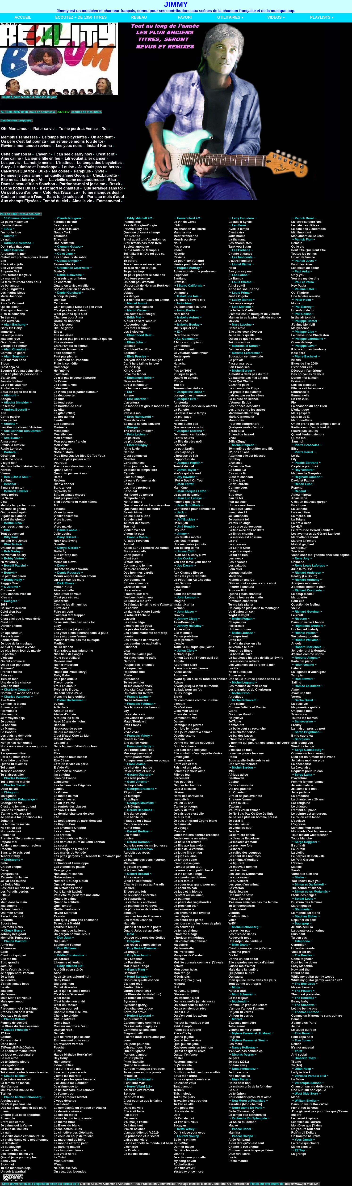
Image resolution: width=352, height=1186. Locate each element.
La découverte (64, 395)
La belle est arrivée (187, 842)
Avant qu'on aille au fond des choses (200, 679)
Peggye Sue (9, 583)
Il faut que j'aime (240, 509)
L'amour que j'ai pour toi (71, 629)
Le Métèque (132, 796)
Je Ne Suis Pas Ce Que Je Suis (250, 813)
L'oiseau (6, 657)
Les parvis (10, 163)
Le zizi (295, 455)
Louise (68, 167)
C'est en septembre (138, 881)
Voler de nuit (9, 686)
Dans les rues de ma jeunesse (145, 845)
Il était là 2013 (238, 803)
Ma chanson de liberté (189, 229)
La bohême (8, 725)
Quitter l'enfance (185, 1054)
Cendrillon (298, 944)
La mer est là (9, 278)
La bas (178, 360)
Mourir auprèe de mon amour (75, 576)
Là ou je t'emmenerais (140, 480)
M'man (58, 1164)
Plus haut (298, 934)
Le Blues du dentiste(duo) (142, 994)
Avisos (178, 682)
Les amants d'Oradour (70, 827)
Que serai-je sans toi (188, 427)
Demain (296, 243)
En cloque (298, 505)
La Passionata (134, 962)
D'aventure (299, 778)
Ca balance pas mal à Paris (248, 377)
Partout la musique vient (191, 1022)
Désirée (129, 888)
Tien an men (9, 679)
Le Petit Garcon (302, 859)
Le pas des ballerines (139, 629)
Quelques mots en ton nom (193, 1047)
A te (3, 413)
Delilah (296, 1044)
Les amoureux (183, 909)
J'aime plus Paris (303, 1022)
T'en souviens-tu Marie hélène (75, 501)
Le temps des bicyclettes (64, 137)
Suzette (59, 544)
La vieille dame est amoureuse (76, 180)
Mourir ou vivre (184, 239)
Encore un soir (184, 349)
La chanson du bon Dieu (309, 406)
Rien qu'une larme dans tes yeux (252, 980)
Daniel (233, 491)
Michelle (130, 863)
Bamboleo (131, 973)
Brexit (114, 184)
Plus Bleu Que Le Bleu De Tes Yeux (79, 455)
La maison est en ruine (245, 537)
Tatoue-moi (236, 1026)
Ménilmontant (301, 232)
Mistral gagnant (302, 544)
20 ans (296, 360)
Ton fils (178, 385)
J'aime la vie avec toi (15, 813)
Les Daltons (182, 583)
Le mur (129, 484)
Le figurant (236, 863)
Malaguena (8, 796)
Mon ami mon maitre (306, 827)
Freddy (296, 725)
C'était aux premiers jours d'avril (24, 257)
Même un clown (65, 562)
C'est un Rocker (65, 1005)
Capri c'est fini (134, 1097)
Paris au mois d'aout (105, 197)
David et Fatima (302, 480)
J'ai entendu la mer (14, 877)
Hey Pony (61, 1058)
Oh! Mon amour (15, 129)
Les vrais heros (65, 1154)
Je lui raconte (238, 1072)
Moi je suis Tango (136, 966)
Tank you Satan (239, 246)
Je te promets (183, 640)
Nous (177, 243)
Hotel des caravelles (188, 796)
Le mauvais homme (242, 866)
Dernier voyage (239, 349)
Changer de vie (11, 803)
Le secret (60, 845)
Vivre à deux (63, 519)
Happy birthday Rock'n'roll (73, 1054)
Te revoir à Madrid (67, 923)
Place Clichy (182, 1033)
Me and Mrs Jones (13, 540)
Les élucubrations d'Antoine (21, 427)
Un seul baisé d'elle (68, 693)
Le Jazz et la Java (66, 229)
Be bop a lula (133, 785)
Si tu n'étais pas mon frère (143, 243)
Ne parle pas (63, 448)
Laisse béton (300, 512)
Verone (296, 696)
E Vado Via (61, 767)
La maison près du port (308, 728)
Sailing (296, 682)
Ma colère (61, 171)
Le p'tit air (235, 360)
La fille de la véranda (188, 849)
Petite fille (7, 835)
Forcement (181, 778)
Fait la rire (131, 1115)
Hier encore (8, 714)
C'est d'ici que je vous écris (20, 618)
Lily (293, 459)
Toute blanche (301, 838)
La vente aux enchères (140, 902)
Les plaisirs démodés (16, 735)
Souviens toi (133, 519)
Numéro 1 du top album (71, 881)
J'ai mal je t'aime (136, 1122)
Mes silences (63, 434)
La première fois (240, 845)
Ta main (59, 916)
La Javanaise (300, 767)
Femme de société (13, 1022)
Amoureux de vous (67, 594)
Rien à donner (64, 484)
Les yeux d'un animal (243, 884)
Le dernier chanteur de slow (74, 813)
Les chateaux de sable (70, 257)
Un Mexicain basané (138, 307)
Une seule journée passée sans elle (254, 679)
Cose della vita (134, 420)
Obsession (181, 994)
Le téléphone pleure (14, 1061)
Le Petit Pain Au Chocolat (192, 579)
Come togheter (302, 959)
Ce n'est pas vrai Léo (15, 1104)
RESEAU (139, 17)
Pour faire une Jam (14, 760)
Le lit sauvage (10, 1146)
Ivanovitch (181, 799)
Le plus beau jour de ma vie (20, 650)
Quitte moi (298, 438)
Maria (295, 1097)
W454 (232, 923)
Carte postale (133, 555)
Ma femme (8, 994)
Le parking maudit (67, 1146)
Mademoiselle (183, 948)
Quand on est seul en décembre (147, 505)
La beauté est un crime (307, 930)
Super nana (236, 675)
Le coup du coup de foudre (73, 1136)
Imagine (179, 601)
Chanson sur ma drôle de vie (312, 1086)
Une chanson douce (138, 1008)
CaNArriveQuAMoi (17, 171)
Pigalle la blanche (13, 516)
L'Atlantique (300, 409)
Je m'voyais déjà (12, 718)
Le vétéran (236, 888)
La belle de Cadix (240, 310)
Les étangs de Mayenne (71, 849)
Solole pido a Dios (137, 516)
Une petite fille (64, 243)
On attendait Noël (186, 998)
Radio (232, 757)
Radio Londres (11, 448)
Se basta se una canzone (142, 423)
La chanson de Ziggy (243, 388)
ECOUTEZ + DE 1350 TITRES (81, 17)
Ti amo (296, 1061)
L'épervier (180, 275)
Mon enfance (63, 438)
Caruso (129, 452)
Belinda (6, 1037)
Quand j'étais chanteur (244, 594)
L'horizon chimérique (188, 937)
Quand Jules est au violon (143, 930)
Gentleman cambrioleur (190, 434)
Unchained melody (304, 629)
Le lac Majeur (238, 998)
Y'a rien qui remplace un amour (146, 299)
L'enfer (59, 420)
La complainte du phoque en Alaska (80, 1107)
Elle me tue (8, 959)
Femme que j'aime (186, 501)
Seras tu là (236, 431)
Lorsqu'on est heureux (189, 395)
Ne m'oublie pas (240, 672)
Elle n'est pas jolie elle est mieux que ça (83, 338)
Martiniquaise (301, 905)
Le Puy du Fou (64, 824)
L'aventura (131, 402)
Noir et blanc (133, 501)
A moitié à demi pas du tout (248, 374)
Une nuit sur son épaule (308, 1090)
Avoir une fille (301, 693)
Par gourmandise (12, 753)
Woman (178, 608)
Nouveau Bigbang (186, 991)
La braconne (300, 796)
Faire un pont (63, 611)
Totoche (60, 509)
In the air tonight (303, 317)
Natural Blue (237, 991)
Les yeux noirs (69, 146)
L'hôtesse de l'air (185, 455)
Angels (296, 643)
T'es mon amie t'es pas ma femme (253, 902)
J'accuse (234, 806)
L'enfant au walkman (188, 895)
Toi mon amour (239, 342)
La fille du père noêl (187, 441)
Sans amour (62, 487)
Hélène (178, 792)
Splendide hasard (241, 434)
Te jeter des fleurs (137, 523)
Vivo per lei (8, 420)
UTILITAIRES (228, 17)
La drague (131, 952)
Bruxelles (235, 462)
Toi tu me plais (184, 1097)
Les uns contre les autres (246, 409)
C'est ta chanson (240, 477)
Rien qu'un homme (14, 310)
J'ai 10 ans (8, 377)
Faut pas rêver (301, 264)
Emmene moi (183, 760)
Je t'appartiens (134, 898)
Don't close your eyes (189, 1132)
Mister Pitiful (63, 587)
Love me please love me (246, 753)
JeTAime (234, 721)
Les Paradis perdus (14, 891)
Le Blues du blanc (67, 1125)
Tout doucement (12, 533)
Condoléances (134, 462)
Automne (180, 675)
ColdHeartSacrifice (137, 349)
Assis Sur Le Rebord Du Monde (146, 548)
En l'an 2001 (300, 399)
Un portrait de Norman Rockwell (147, 285)
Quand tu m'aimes (13, 764)
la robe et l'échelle (137, 615)
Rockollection (183, 1164)
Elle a (58, 331)
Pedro (177, 250)
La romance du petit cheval (193, 870)
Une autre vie (10, 321)
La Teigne (298, 519)
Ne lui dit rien (63, 647)
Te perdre (130, 260)
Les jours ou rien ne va (17, 888)
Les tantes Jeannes (138, 920)
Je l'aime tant (133, 1125)
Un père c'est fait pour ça (23, 141)
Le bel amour (10, 285)
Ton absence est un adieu (142, 264)
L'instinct (64, 163)
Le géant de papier (187, 494)
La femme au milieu (138, 388)
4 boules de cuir (65, 221)
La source (180, 321)
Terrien (178, 1090)
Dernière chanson (137, 569)
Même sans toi (301, 1146)
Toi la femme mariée (15, 781)
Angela (178, 661)
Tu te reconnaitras (241, 905)
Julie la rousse (301, 569)
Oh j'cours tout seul (305, 1129)
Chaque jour (237, 622)
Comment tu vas (185, 718)
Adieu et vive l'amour (139, 1090)
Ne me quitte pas (185, 423)
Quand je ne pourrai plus (18, 1157)
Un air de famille (303, 257)
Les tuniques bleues (68, 1150)
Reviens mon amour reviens (26, 146)
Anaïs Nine (299, 498)
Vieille (295, 608)
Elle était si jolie (12, 264)
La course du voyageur (245, 526)
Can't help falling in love (141, 363)
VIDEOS (274, 17)
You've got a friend (187, 473)
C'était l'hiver (133, 562)
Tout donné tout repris (244, 983)
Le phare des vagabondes (192, 902)
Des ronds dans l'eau (139, 750)
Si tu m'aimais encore (69, 494)
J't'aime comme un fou (307, 654)
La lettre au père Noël (306, 221)
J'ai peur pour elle (137, 1044)
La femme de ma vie (15, 824)
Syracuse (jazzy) (135, 1005)
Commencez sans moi (140, 1029)
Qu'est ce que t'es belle (245, 338)
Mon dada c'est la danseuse (311, 831)
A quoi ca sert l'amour (140, 321)
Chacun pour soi (66, 1008)
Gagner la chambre (187, 785)
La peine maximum (14, 221)
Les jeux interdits (186, 540)
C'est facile (62, 998)
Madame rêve (10, 338)
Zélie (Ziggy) (237, 441)
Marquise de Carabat (188, 955)
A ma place (8, 441)
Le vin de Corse (184, 221)
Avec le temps (238, 229)
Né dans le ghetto (13, 509)
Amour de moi (64, 711)
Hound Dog (132, 367)
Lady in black (300, 1072)
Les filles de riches (242, 934)
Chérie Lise (236, 480)
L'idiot (177, 225)
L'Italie (5, 895)
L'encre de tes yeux (138, 625)
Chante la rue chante (243, 1146)
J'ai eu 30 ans (183, 803)
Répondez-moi (134, 672)
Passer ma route (240, 363)
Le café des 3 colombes (308, 229)
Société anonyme (136, 246)
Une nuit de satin (240, 895)
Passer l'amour (239, 898)
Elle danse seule (135, 813)
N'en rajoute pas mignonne (73, 650)
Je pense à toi (238, 519)
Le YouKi (297, 615)
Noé (176, 987)
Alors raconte (133, 877)
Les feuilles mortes (187, 537)
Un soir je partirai (13, 1171)
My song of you (184, 1161)
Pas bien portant (136, 778)
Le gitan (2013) (64, 413)
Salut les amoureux (187, 594)
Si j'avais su (62, 491)
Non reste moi (10, 831)
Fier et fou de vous (304, 1107)
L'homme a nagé (185, 934)
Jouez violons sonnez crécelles (196, 835)
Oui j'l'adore (300, 292)
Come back (62, 1022)
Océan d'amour (11, 909)
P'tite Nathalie (134, 1061)
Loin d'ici (235, 569)
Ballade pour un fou (187, 689)
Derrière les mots (185, 1150)
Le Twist (60, 1157)
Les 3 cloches (134, 331)
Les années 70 (64, 831)
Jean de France (65, 778)
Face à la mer (10, 636)
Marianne (235, 576)
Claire (128, 1104)
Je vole (233, 831)
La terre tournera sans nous (20, 282)
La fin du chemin (240, 533)
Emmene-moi (108, 201)
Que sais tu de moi (14, 1015)
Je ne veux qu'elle (241, 335)
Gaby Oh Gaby (11, 328)
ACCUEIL (22, 17)
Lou (3, 898)
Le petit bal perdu (13, 576)
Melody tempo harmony (17, 505)
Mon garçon (62, 870)
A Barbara (61, 707)
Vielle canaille (134, 289)
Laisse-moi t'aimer (241, 966)
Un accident (102, 137)
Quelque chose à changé (142, 232)
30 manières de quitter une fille (250, 448)
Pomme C (7, 668)
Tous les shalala (12, 1068)
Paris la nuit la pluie (68, 891)
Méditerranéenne (185, 236)
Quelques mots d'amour (245, 427)
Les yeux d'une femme (70, 636)
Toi (105, 129)
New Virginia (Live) (187, 980)
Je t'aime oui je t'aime (16, 1125)
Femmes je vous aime (20, 175)
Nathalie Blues (64, 250)
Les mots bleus (11, 927)
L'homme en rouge (242, 739)
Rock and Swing (65, 540)
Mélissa (178, 959)
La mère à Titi (301, 516)
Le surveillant (238, 881)
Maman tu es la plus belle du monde (254, 317)
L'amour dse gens (186, 863)
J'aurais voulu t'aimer (244, 810)
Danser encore (11, 625)
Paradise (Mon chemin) (245, 1104)
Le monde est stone (305, 913)
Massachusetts (302, 987)
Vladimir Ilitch (238, 916)
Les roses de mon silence (142, 944)
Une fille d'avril (184, 1168)
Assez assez (182, 672)
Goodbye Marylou (241, 714)
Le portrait (8, 654)
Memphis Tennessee (19, 137)
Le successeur (239, 877)
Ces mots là (237, 473)
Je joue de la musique (16, 643)
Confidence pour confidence (194, 509)
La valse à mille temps (189, 413)
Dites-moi (235, 640)
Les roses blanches (14, 526)
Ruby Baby (62, 675)
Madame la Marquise (306, 473)
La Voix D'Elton (65, 810)
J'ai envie (130, 1118)
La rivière (235, 849)
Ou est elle (181, 1012)
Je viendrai (8, 980)
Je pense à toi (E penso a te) (21, 817)
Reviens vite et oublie (139, 771)
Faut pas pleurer (66, 356)
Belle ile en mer (184, 1139)
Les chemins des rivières (191, 913)
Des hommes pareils (138, 572)
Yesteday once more (188, 1171)
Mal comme (8, 905)
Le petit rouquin (239, 551)
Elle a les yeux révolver (245, 331)
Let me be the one (304, 1008)
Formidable (8, 711)
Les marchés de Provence (142, 916)
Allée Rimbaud (239, 1139)
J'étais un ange (239, 523)
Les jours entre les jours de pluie (197, 923)
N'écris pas (181, 976)
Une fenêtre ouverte (305, 296)
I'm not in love (10, 232)
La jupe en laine (185, 856)
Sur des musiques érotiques (144, 1068)
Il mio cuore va (302, 735)
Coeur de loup (301, 342)
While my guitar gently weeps (312, 976)
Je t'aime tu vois (66, 385)
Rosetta (6, 849)
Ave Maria (7, 700)
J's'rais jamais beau (14, 983)
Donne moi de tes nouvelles (193, 742)
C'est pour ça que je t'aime (143, 1100)
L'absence (61, 781)
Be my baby (299, 1001)
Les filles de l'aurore (306, 1122)
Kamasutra (236, 725)
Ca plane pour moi (304, 466)
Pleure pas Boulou (304, 431)
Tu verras (60, 239)
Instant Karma (99, 146)
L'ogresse (298, 824)
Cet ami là (61, 742)
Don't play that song (15, 246)
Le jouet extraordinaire (17, 1054)
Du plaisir (61, 941)
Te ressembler (134, 682)
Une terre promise (137, 278)
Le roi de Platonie (13, 1150)
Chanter (129, 459)
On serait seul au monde (191, 1005)
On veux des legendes (70, 1171)
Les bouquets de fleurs (70, 838)
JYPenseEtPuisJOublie (17, 1047)
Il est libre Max (134, 1083)
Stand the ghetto (12, 519)
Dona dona (8, 1044)
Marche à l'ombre (303, 540)
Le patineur (181, 898)
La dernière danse (241, 835)
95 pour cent (133, 792)
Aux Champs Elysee (188, 572)
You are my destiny (305, 278)
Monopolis (236, 420)
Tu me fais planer (240, 604)
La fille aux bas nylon (188, 845)
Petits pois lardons (187, 1029)
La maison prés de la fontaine (250, 1086)
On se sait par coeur (15, 664)
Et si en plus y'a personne (19, 374)
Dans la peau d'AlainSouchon (75, 746)
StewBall (179, 282)
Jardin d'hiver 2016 (137, 991)
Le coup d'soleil (302, 594)
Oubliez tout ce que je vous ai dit (252, 583)
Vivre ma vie (63, 526)
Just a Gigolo (238, 296)
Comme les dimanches (70, 604)
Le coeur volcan (185, 888)
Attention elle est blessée (246, 455)
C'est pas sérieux (66, 597)
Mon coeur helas (185, 969)
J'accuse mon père (242, 1022)
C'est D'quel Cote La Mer (72, 735)
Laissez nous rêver (137, 1047)
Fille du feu (181, 774)
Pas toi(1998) (182, 370)
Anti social (299, 1054)
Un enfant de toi (302, 310)
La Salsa (6, 498)
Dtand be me (300, 973)
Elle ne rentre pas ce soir (72, 1037)
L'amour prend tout (187, 866)
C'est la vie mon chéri (69, 1001)
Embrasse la (300, 392)
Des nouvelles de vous (307, 374)
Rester (178, 1058)
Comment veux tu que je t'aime (250, 1150)
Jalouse (6, 966)
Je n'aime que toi (66, 1086)
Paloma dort (132, 221)
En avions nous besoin (70, 757)
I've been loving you (138, 597)
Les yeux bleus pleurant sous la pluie (81, 633)
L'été (4, 501)
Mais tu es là (300, 416)
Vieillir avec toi (134, 530)
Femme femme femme (307, 781)
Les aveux (235, 558)
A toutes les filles (66, 718)
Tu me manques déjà (100, 192)
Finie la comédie (66, 363)
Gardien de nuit (135, 587)
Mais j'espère (300, 413)
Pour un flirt (237, 590)
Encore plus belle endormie (20, 1115)
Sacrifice (130, 353)
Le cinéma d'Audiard (243, 859)
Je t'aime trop (64, 1093)
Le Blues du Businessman (19, 1026)
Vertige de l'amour (13, 346)
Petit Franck (132, 725)
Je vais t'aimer (238, 824)
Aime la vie (82, 201)
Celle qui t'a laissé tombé (72, 991)
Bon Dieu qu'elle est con (141, 980)
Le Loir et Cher (239, 548)
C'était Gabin (63, 739)
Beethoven (236, 778)
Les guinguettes (12, 289)
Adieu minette (301, 494)
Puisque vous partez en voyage (146, 760)
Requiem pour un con (307, 771)
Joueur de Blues (240, 650)
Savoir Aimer (133, 512)
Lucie (232, 1157)
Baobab (59, 725)
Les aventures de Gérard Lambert (315, 533)
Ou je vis (297, 246)
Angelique (235, 696)
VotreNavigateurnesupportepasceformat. (59, 101)
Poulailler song (11, 388)
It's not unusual (302, 1047)
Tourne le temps (65, 927)
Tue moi (129, 526)
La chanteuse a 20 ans (307, 799)
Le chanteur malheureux (18, 1051)
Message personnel (138, 753)
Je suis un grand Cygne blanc (195, 820)
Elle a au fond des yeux (190, 750)
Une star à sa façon (138, 689)
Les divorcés (237, 562)
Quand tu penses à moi (71, 473)
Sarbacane (131, 679)
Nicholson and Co (241, 579)
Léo (56, 817)
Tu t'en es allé (183, 1104)
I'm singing (62, 774)
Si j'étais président (137, 866)
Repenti (296, 487)
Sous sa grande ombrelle (191, 1079)
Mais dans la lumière (243, 969)
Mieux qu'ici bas (185, 328)
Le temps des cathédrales (247, 1115)
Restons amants (185, 1061)
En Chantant (237, 792)
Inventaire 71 (237, 512)
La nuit (5, 239)
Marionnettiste (301, 420)
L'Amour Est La (239, 402)
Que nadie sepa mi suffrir (142, 509)
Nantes (5, 470)
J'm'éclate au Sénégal (139, 314)
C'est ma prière (239, 952)
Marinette (60, 427)
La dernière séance (68, 1111)
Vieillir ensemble (66, 516)
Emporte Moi (9, 271)
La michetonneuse (241, 732)
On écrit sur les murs (69, 579)
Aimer (295, 689)
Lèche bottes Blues (68, 1129)
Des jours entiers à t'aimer (192, 732)
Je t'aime (60, 381)
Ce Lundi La (237, 470)
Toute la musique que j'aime (193, 647)
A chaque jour (183, 654)
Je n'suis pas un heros (98, 167)
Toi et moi (7, 767)
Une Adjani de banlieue (245, 941)
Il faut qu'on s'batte (137, 820)
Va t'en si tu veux (185, 1122)
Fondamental (10, 640)
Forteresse (236, 625)
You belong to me (186, 548)
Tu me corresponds (138, 686)
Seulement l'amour (67, 944)
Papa (4, 1005)
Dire (3, 629)
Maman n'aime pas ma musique (77, 640)
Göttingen (7, 455)
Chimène (297, 562)
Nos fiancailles (239, 1076)
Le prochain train (185, 905)
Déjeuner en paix (303, 920)
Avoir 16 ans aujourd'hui (71, 976)
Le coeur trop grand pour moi (194, 884)
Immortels (7, 331)
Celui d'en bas (10, 611)
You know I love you (305, 881)
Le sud (233, 1090)
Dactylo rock (63, 1029)
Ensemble (7, 406)
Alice (57, 973)
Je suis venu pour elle (189, 1157)
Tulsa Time (62, 952)
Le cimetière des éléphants (73, 1132)
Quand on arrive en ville (71, 285)
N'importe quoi (134, 498)
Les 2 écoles (237, 870)
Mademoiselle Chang (243, 413)
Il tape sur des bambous (308, 349)
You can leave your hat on (192, 562)
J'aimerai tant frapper (69, 615)
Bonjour (129, 1093)
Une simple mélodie (242, 764)
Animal (129, 544)
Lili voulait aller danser (85, 158)
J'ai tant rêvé (133, 983)
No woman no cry (13, 555)
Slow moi (7, 1164)
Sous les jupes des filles (18, 392)
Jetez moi (61, 388)
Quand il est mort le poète (142, 927)
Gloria (232, 711)
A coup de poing (66, 296)
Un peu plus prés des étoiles (144, 937)
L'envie (178, 643)
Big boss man (64, 983)
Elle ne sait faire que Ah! (23, 180)
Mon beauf (298, 548)
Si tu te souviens (12, 314)
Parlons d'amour (136, 1054)
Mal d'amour (9, 1086)
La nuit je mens (37, 163)
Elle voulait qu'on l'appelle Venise (197, 753)
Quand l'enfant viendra (307, 434)
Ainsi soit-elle (64, 590)
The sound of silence (306, 888)
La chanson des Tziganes (72, 785)
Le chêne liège (134, 622)
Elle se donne (64, 342)
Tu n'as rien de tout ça (140, 268)
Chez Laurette (238, 484)
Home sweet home (241, 505)
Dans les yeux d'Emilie (189, 576)
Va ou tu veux (64, 512)
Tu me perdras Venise (78, 129)
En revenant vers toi (68, 1044)
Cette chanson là (16, 154)
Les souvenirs (183, 927)
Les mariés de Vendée (70, 852)
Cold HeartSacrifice (60, 192)
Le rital (5, 987)
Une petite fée (183, 1107)
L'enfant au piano (303, 810)
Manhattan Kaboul (304, 537)
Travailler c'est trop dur (190, 1100)
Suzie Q (59, 271)
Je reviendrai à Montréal (308, 650)
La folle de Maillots (14, 1129)
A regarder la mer (13, 253)
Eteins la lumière (12, 445)
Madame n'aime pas (138, 654)
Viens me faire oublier (70, 696)
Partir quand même (137, 757)
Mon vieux (61, 445)
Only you (297, 275)
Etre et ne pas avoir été (245, 796)
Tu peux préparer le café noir (144, 275)
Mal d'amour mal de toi (17, 1090)
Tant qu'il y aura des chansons (76, 920)
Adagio (5, 399)
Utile (176, 1115)
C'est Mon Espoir (185, 711)
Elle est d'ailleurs (303, 385)
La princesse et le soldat (141, 1136)
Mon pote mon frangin (70, 441)
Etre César (61, 760)
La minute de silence (243, 399)
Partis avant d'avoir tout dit (311, 427)
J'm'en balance (134, 1129)
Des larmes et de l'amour (142, 707)
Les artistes (62, 835)
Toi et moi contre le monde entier (24, 1072)
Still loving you (302, 742)
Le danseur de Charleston (310, 335)
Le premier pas (239, 930)
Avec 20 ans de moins (70, 721)
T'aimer (5, 1093)
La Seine (297, 1079)
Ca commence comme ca (142, 1022)
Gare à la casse (184, 789)
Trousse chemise (12, 771)
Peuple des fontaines (139, 664)
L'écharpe (131, 1146)
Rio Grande (132, 236)
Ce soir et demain (13, 608)
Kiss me (6, 597)
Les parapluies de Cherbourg (249, 689)
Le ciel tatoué (183, 881)
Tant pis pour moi (66, 498)
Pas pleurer (181, 246)
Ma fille (296, 866)
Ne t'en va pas (10, 827)
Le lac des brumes (137, 1154)
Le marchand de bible (69, 1139)
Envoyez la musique (68, 349)
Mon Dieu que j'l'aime (306, 1125)
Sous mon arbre (185, 1076)
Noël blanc (181, 314)
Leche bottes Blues (18, 188)
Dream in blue (134, 739)
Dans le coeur (64, 324)
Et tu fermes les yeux (15, 275)
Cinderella (61, 601)
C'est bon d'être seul (69, 994)
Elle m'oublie (182, 633)
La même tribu (64, 1122)
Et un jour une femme (139, 466)
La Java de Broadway (244, 838)
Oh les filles (9, 434)
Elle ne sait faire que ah (308, 388)
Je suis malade (302, 785)
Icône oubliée (63, 1065)
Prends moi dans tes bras (72, 466)
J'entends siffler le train (308, 587)
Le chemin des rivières (189, 877)
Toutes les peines (304, 253)
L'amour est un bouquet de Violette (254, 314)
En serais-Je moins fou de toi (76, 141)
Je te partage (300, 792)
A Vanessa (8, 948)
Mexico (233, 321)
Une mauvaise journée (189, 544)
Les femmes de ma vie (16, 1154)
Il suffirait (298, 845)
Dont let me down (304, 962)
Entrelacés (61, 608)
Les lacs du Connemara (245, 874)
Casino (233, 781)
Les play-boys (183, 452)
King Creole (132, 370)
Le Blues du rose (303, 1029)
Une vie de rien (184, 1111)
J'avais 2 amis (64, 618)
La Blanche (299, 509)
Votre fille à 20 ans (304, 874)
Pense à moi (133, 413)
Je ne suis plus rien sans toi (74, 622)
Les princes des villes (244, 406)
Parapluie (82, 171)
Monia (295, 303)
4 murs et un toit (12, 487)
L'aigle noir (8, 462)
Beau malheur (134, 381)
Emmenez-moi (10, 707)
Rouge (178, 381)
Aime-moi (7, 944)
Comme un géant (12, 353)
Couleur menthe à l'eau (21, 197)
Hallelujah (180, 523)
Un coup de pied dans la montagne (253, 608)
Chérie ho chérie (66, 1015)
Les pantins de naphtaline (142, 643)
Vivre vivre (131, 732)
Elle (3, 260)
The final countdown (138, 431)
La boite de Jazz (240, 654)
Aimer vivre (181, 629)
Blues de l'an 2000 (304, 363)
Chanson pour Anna (68, 317)
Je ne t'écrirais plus (14, 969)
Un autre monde (302, 948)
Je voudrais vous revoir (190, 353)
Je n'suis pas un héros (70, 278)
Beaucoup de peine (68, 728)
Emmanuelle (300, 395)
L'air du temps (134, 477)
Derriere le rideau (186, 728)
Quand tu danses (185, 377)
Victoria (233, 913)
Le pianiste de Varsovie (141, 905)
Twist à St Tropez (66, 689)
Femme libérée (64, 264)
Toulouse (60, 236)
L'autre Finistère (240, 260)
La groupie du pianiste (244, 392)
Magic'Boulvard (135, 721)
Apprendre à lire (185, 664)
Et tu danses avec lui (15, 594)
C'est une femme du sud (18, 806)
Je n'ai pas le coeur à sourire (75, 377)
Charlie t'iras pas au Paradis (144, 884)
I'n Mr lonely (9, 562)
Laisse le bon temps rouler (73, 1118)
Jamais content (11, 381)
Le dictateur (9, 1143)
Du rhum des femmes (306, 902)
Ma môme (180, 487)
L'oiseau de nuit (239, 750)
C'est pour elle (301, 367)
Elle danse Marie (136, 742)
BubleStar (180, 1143)
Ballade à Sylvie (239, 221)
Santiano (179, 278)
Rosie (128, 675)
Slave (128, 728)
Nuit (176, 367)
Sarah (295, 870)
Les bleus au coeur (305, 268)
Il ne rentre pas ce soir (70, 1072)
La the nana (236, 239)
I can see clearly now (73, 154)
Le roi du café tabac (305, 817)
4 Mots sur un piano (187, 342)
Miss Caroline (64, 1161)
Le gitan (60, 409)
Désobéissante (184, 735)
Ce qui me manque (67, 732)
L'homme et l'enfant (68, 962)
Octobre (129, 661)
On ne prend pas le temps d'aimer (315, 423)
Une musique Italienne (70, 930)
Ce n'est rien (182, 707)
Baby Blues (62, 980)
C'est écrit (105, 154)
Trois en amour (65, 686)
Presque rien (133, 668)
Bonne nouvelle (135, 551)
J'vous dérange (65, 1100)
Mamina (234, 1132)
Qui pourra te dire (241, 973)
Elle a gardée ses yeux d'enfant (251, 962)
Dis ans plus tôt (239, 789)
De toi (128, 856)
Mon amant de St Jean (307, 236)
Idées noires (9, 494)
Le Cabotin (8, 732)
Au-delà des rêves (137, 852)
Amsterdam (181, 402)
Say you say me (239, 271)
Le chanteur (62, 282)
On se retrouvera (136, 700)
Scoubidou (299, 714)
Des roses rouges (241, 303)
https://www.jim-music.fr (302, 1184)
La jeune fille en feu (42, 158)
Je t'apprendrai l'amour (17, 973)
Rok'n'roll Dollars (303, 1132)
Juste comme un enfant (190, 838)
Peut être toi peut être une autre (77, 895)
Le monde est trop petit (71, 1143)
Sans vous (8, 1161)
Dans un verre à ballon (307, 622)
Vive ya (5, 569)
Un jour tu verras (240, 1012)
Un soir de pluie (12, 548)
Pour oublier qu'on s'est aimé (249, 1097)
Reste (58, 477)
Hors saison (132, 590)
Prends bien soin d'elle (17, 1012)
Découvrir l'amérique (306, 370)
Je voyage (7, 721)
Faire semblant (64, 353)
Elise (294, 448)
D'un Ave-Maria (239, 1154)
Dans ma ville (133, 1107)
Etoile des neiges (303, 895)
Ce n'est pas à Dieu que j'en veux (78, 307)
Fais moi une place (187, 767)
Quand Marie (63, 470)
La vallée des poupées (244, 852)
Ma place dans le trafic (140, 657)
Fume (58, 1051)
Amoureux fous (135, 1019)
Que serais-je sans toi (103, 188)
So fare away (237, 1065)
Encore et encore (136, 583)
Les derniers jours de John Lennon (79, 842)
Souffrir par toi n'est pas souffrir (196, 1072)
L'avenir (43, 154)
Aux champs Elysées (19, 201)
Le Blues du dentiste (139, 998)
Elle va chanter (11, 268)
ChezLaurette (105, 175)
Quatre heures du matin (245, 597)
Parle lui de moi (11, 916)
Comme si (7, 590)
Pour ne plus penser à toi (72, 459)
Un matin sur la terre (138, 693)
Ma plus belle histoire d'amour (22, 466)
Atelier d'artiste (65, 714)
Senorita (6, 920)
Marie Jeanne (238, 891)
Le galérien (132, 438)
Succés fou (8, 923)
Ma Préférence (183, 952)
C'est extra (236, 232)
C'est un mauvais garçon (309, 501)
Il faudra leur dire (136, 594)
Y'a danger (131, 296)
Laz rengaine (300, 803)
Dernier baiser (183, 1146)
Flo (293, 402)
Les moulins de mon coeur (247, 686)
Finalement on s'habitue (71, 360)
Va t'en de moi (183, 1118)
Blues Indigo (182, 693)
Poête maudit (238, 1161)
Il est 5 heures (183, 438)
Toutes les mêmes (304, 718)
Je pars (233, 1058)
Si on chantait (183, 1068)
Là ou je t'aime (64, 803)
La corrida (131, 608)
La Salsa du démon (242, 1122)
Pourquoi (60, 462)
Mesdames (61, 431)
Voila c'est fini (301, 952)
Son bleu (297, 551)
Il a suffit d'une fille (67, 1068)
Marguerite (299, 597)
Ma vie (5, 299)
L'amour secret (65, 799)
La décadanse (301, 764)
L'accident (61, 1104)
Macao (233, 1125)
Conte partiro (10, 416)
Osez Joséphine (12, 342)
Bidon (4, 363)
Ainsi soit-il (236, 285)
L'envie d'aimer (11, 225)
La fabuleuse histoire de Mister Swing (255, 657)
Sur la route (132, 827)
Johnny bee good (13, 934)
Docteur (179, 739)
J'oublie (179, 831)
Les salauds (237, 565)
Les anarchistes (239, 243)
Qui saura (235, 976)
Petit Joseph (182, 1026)
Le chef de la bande (138, 767)
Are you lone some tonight (143, 360)
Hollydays (235, 718)
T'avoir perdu (63, 682)
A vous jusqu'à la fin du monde (195, 686)
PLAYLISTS (320, 17)
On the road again (13, 512)
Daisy (4, 870)
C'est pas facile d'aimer (71, 310)
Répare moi (8, 842)
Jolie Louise (62, 533)
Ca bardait (61, 959)
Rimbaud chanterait (242, 601)
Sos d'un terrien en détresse (74, 289)
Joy (126, 711)
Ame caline (11, 158)
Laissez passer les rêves (246, 395)
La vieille (297, 852)
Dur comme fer (134, 579)
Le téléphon (237, 1093)
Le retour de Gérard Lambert (312, 530)
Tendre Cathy (10, 856)
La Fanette (181, 409)
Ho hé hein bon (239, 1083)
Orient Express (135, 1051)
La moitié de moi (66, 796)
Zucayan (179, 1125)
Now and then (301, 969)
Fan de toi (235, 498)
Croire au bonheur (67, 321)
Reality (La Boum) (304, 576)
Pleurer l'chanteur (241, 587)
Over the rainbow (185, 335)
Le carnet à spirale (304, 1118)
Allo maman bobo (13, 360)
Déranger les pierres (188, 725)
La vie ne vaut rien (13, 385)
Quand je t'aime (65, 898)
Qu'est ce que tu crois (189, 1051)
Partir (177, 1019)
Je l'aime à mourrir (137, 601)
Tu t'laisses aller (12, 774)
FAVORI (185, 17)
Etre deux (235, 494)
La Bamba (235, 278)
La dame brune (11, 459)
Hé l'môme (61, 370)
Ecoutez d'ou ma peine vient (21, 370)
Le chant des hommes (244, 856)
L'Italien (297, 863)
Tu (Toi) (296, 1065)
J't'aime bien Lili (303, 324)
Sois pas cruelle (65, 679)
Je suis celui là (302, 927)
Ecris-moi (298, 381)
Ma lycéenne (300, 328)
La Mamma (8, 728)
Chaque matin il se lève (71, 1012)
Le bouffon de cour (68, 406)
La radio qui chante (305, 1143)
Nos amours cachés (68, 874)
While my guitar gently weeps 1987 (316, 980)
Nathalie (130, 923)
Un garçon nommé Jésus (72, 934)
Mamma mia (182, 232)
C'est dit (6, 622)
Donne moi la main (304, 377)
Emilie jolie (181, 757)
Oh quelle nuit (301, 711)
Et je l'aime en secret (15, 1079)
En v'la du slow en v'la (244, 643)
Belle (4, 863)
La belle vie (299, 703)
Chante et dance (240, 253)
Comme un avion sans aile (19, 693)
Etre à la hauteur (136, 385)
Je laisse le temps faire (140, 470)
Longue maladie (240, 572)
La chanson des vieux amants (195, 406)
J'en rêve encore (136, 824)
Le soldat (130, 491)
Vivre (100, 171)
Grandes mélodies (13, 810)
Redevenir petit (239, 937)
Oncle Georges (64, 884)
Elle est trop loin (66, 555)
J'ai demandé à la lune (189, 307)
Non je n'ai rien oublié (16, 742)
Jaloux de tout (183, 810)
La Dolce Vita (10, 884)
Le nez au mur (64, 416)
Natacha (179, 363)
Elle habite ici (133, 817)
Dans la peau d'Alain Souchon (28, 184)
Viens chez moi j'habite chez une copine (320, 555)
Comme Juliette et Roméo (247, 707)
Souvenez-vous (184, 1083)
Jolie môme (236, 236)
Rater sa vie (43, 129)
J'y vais (129, 473)
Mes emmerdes (11, 739)
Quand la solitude (67, 902)
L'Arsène (179, 445)
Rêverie (178, 253)
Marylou (60, 558)
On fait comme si (12, 661)
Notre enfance (64, 877)
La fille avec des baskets (246, 530)
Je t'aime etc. (183, 824)
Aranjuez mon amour (306, 583)
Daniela (59, 1033)
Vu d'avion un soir (241, 611)
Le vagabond (9, 1065)
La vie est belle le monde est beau (148, 1143)
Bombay (234, 459)
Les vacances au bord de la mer (251, 664)
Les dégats (181, 916)
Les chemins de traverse (141, 640)
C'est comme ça (135, 455)
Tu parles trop (134, 271)
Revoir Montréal (65, 913)
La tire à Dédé (301, 523)
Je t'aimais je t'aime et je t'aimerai (148, 604)
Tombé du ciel (55, 201)
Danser (178, 721)
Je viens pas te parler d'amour (76, 392)
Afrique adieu (238, 774)
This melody (182, 1093)
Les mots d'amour (137, 328)
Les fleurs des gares (188, 920)
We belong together (305, 636)
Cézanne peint (238, 385)
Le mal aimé (9, 1058)
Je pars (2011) (238, 1061)
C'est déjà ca (9, 367)
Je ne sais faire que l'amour (74, 1090)
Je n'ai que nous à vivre (17, 647)
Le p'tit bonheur (135, 441)
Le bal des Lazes (240, 735)
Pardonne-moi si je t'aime (82, 184)
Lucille (233, 668)
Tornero (179, 289)
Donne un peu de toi (243, 959)
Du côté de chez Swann (71, 569)
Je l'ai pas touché (13, 881)
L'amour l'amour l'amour (246, 1008)
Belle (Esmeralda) (241, 1111)
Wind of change (302, 746)
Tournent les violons (188, 388)
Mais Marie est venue (15, 998)
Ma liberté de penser (138, 494)
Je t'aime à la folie (304, 789)
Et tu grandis (9, 962)
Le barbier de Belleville (308, 856)
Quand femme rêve (187, 1040)
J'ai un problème (185, 636)
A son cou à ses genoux (190, 668)
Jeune (295, 1026)
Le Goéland (132, 1150)
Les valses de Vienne (139, 718)
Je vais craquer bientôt (70, 1097)
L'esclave (298, 820)
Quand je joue (183, 1037)
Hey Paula (298, 285)
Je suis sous (63, 225)
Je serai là (235, 820)
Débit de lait (9, 789)
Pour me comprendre (243, 423)
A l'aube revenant (136, 540)
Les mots (235, 1044)
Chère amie (236, 328)
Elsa (112, 180)
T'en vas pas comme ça (245, 1051)
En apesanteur (11, 633)
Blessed (129, 346)
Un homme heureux (305, 1136)
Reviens (60, 480)
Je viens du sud (239, 827)
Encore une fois (135, 891)
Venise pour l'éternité (188, 264)
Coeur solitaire (64, 1019)
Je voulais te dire (240, 647)
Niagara (179, 983)
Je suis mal (181, 817)
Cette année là (10, 1040)
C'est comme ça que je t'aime (249, 948)
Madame (6, 991)
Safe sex (6, 675)
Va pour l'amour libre (188, 260)
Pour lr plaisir (133, 1058)
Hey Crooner (133, 959)
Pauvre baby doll (136, 229)
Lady (57, 625)
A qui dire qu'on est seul (246, 1143)
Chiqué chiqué (11, 866)
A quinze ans (9, 1100)
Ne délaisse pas (65, 1168)
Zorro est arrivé (135, 1012)
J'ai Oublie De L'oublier (71, 1083)
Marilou (59, 643)
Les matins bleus (12, 292)
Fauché (59, 1047)
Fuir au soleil (237, 501)
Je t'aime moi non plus (307, 760)
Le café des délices (305, 225)
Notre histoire (64, 452)
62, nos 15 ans (238, 452)
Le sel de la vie (134, 714)
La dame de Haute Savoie (142, 611)
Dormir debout (134, 576)
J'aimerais (61, 374)
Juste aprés (181, 356)
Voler (232, 920)
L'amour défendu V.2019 (141, 1132)
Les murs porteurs (137, 487)
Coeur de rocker (185, 714)
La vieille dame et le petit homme (24, 1139)
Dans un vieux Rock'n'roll (309, 1104)
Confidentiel (182, 346)
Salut (177, 590)
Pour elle (297, 601)
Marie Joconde (11, 296)
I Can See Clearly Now (189, 555)
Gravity (178, 615)
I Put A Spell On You (188, 480)
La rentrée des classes (70, 806)
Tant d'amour (183, 1086)
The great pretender (305, 994)
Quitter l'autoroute (67, 909)
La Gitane (61, 792)
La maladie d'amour (242, 842)
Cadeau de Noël (239, 466)
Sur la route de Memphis (141, 250)
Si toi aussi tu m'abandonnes (145, 239)
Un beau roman (239, 629)
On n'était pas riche (68, 888)
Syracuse (130, 1001)
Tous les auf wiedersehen (309, 835)
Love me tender (135, 374)
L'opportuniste (184, 459)
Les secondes (64, 423)
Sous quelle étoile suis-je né (248, 760)
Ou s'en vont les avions (190, 1015)
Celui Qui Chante (240, 381)
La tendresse (63, 402)
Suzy (5, 167)
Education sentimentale (245, 356)
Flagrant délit (133, 1033)
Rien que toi (62, 668)
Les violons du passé (69, 866)
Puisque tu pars (185, 374)
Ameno (129, 395)
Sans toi (297, 441)
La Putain (298, 849)
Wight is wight (238, 615)
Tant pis (297, 675)
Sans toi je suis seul (65, 197)
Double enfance (184, 746)
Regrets (234, 1037)
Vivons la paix (134, 533)
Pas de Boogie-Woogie (140, 225)
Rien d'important (66, 664)
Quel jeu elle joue (186, 1044)
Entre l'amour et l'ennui (71, 346)
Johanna (6, 820)
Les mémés (132, 835)
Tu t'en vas (8, 317)
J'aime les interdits (67, 1076)
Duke (43, 171)
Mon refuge (181, 973)
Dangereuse (9, 874)
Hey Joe (179, 530)
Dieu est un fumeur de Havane (313, 757)
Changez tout (238, 636)
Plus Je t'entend (12, 303)
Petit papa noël (302, 1037)
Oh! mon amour (11, 913)
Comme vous (238, 487)
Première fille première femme (22, 838)
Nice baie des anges (68, 654)
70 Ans (59, 703)
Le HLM (296, 526)
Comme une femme (138, 565)
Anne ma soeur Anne (243, 289)
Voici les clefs (134, 870)
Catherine (61, 303)
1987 (3, 604)
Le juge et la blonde (187, 891)
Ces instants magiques (140, 1026)
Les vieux (180, 420)
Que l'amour (62, 905)
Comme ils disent (13, 703)
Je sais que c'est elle (188, 813)
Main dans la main (13, 902)
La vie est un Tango (187, 874)
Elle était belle (134, 1111)
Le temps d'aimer (185, 930)
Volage (129, 292)
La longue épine (185, 859)
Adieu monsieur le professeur (195, 271)
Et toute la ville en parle (71, 764)
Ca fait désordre (65, 987)
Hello (232, 268)
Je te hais (7, 976)
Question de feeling (305, 604)
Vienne (5, 473)
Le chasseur (237, 544)
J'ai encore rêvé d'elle (189, 299)
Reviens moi (63, 661)
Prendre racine (11, 672)
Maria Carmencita (241, 416)
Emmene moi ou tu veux (71, 1040)
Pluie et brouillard (67, 657)
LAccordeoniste (135, 324)
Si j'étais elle (182, 1065)
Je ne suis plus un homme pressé (252, 817)
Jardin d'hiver (134, 987)
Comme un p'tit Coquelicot (247, 1005)
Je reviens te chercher (140, 895)
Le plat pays (182, 416)
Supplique (131, 799)
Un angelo (180, 292)
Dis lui (233, 955)
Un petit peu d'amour (19, 192)
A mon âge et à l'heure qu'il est (195, 657)
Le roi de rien (238, 555)
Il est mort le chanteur (59, 188)
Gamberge (61, 367)
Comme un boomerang (308, 753)
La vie (232, 540)
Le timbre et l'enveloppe (35, 167)
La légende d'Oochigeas (308, 672)
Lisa (127, 650)
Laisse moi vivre (135, 1139)
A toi (176, 569)
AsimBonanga (183, 622)
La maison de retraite (243, 661)
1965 (231, 771)
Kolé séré (298, 353)
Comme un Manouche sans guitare (316, 1015)
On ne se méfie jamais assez (194, 1001)
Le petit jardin (183, 448)
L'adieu (59, 789)
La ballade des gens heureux (145, 859)
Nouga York (62, 232)
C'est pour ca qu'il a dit (70, 314)
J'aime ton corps (185, 806)
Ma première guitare (305, 707)
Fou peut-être (183, 781)
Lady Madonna (302, 966)
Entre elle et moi (12, 1122)
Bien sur (60, 299)
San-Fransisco (239, 367)
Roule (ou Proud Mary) (70, 672)
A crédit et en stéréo (68, 969)
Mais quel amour (12, 1001)
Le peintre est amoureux (309, 813)
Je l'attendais (238, 516)
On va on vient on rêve (189, 1008)
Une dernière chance (15, 682)
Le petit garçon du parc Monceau (78, 820)
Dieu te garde (63, 328)
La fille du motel (65, 1115)
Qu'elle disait (9, 307)
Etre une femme (239, 799)
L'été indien (181, 587)
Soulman (6, 480)
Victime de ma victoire (244, 1029)
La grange (298, 1154)
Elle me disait (63, 335)
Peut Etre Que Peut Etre (308, 250)
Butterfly (60, 551)
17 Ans (5, 1033)
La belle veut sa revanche (247, 728)
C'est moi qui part (13, 955)
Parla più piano (302, 661)
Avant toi (6, 615)
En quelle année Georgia (67, 175)
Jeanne (178, 1154)
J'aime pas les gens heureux (74, 1079)
